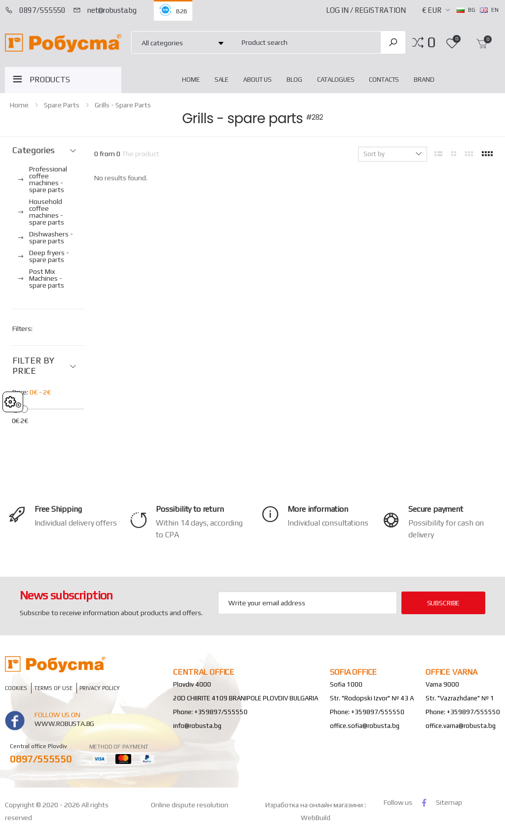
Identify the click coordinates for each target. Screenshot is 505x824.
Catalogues (336, 79)
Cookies (16, 688)
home (190, 79)
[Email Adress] (307, 603)
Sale (221, 79)
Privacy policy (99, 688)
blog (294, 79)
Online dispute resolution (189, 805)
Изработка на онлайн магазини (314, 805)
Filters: (22, 328)
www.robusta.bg (64, 723)
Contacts (384, 79)
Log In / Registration (366, 10)
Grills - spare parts (123, 105)
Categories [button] (33, 150)
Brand (424, 79)
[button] (431, 42)
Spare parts (61, 105)
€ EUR (431, 10)
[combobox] (305, 42)
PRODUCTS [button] (50, 79)
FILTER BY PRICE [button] (33, 366)
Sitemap (449, 802)
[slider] (24, 408)
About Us (257, 79)
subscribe (443, 603)
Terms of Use (53, 688)
